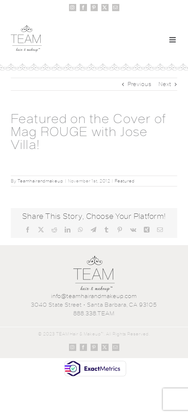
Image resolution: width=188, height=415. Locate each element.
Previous (140, 84)
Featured (125, 181)
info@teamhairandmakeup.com (94, 296)
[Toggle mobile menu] (173, 40)
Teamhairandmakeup (40, 181)
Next (165, 84)
